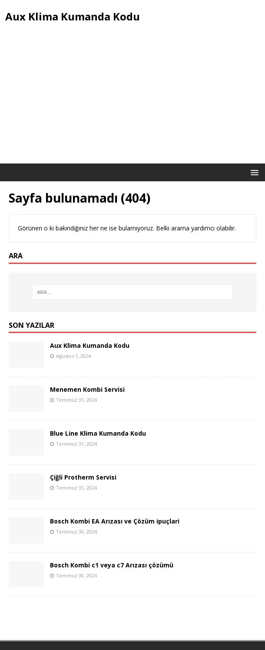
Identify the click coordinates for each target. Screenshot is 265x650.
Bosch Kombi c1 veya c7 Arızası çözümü (111, 565)
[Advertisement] (132, 98)
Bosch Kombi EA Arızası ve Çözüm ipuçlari (114, 521)
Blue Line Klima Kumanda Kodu (98, 433)
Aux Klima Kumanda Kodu (89, 345)
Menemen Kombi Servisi (87, 389)
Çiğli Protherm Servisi (83, 477)
